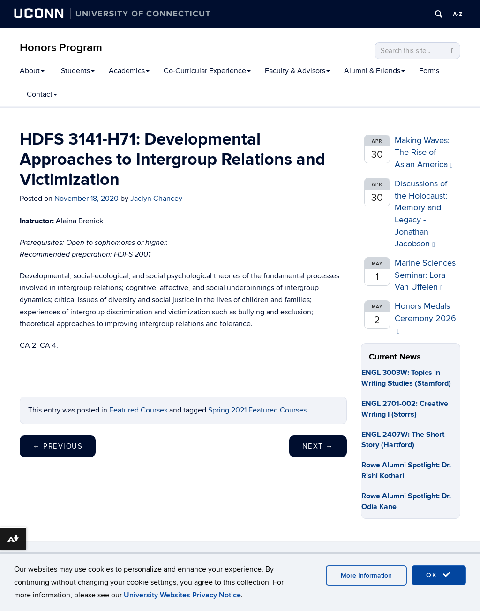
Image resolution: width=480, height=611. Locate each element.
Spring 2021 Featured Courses (257, 410)
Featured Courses (138, 410)
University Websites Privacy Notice (182, 595)
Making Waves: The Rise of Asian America (424, 152)
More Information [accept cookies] (366, 576)
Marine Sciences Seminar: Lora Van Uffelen (425, 275)
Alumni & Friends (374, 71)
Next (318, 446)
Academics (129, 71)
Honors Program (61, 47)
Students (78, 71)
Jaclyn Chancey (156, 198)
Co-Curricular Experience (207, 71)
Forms (429, 71)
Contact (42, 94)
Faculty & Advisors (297, 71)
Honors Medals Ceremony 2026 (425, 318)
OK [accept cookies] (438, 575)
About (32, 71)
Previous (57, 446)
